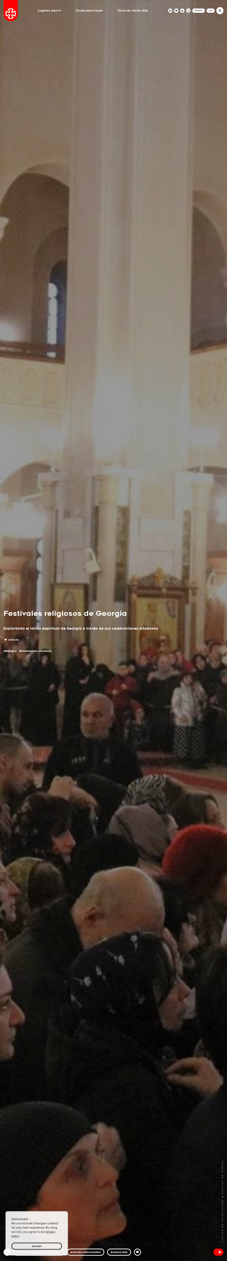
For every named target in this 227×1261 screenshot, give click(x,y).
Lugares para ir (49, 10)
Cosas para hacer (89, 10)
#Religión (10, 651)
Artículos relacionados (85, 1252)
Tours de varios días (132, 10)
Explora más (119, 1252)
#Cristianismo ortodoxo (35, 651)
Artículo (11, 639)
